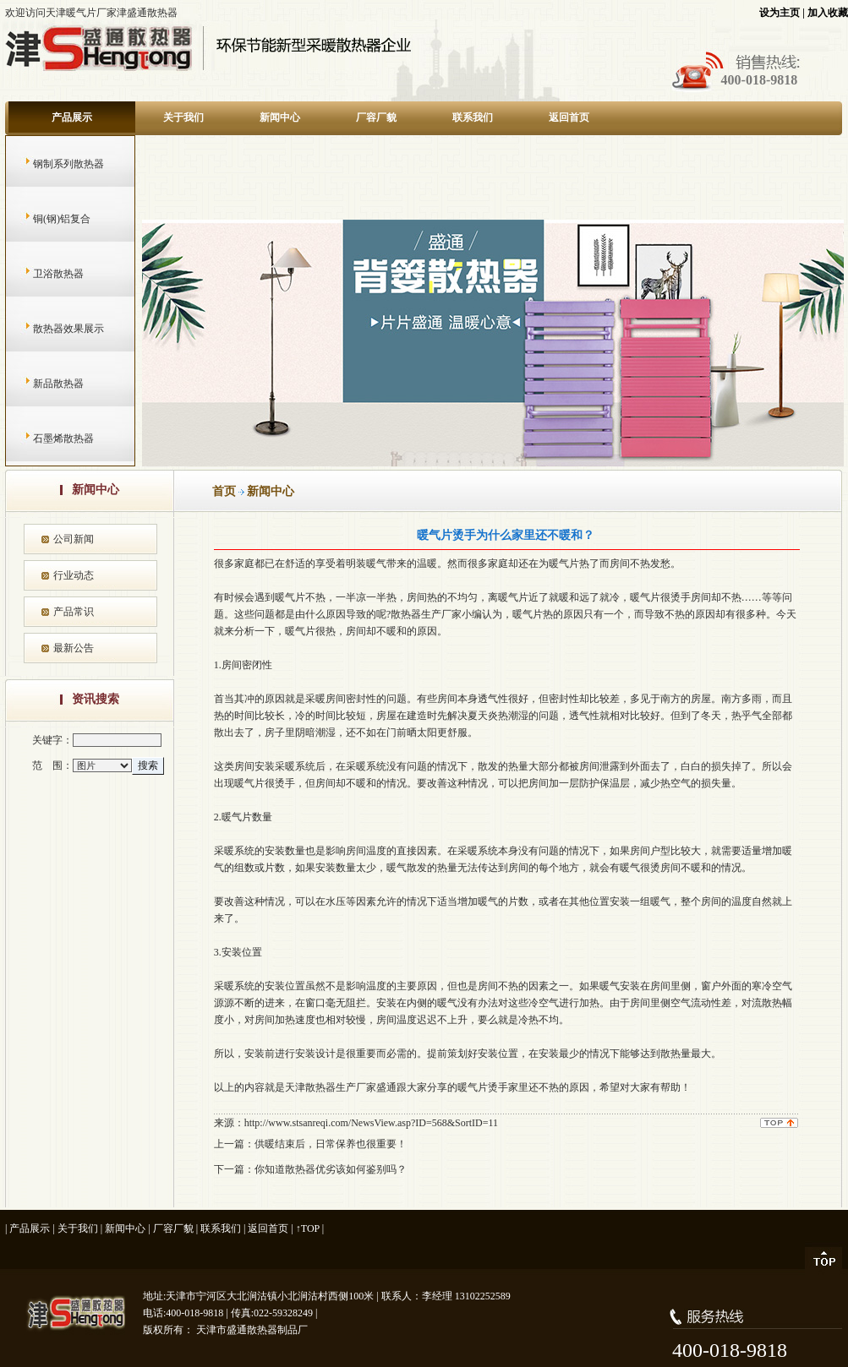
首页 (224, 491)
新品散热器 (42, 383)
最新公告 (73, 648)
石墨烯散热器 (47, 438)
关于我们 (183, 117)
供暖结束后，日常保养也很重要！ (330, 1144)
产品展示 (72, 117)
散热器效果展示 (52, 329)
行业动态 (73, 575)
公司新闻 (73, 539)
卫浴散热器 (42, 274)
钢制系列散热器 (52, 164)
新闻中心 (280, 117)
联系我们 (472, 117)
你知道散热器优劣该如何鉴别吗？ (330, 1169)
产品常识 (73, 612)
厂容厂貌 (376, 117)
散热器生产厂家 (426, 614)
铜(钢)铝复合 (45, 219)
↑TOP (308, 1228)
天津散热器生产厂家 (330, 1087)
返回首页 (569, 117)
